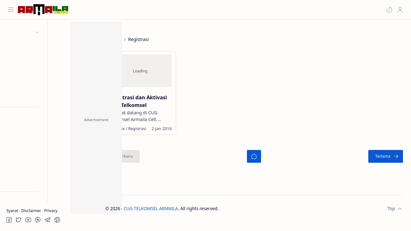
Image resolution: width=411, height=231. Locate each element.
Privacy (50, 210)
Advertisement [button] (96, 119)
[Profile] (400, 9)
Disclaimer (31, 210)
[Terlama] (385, 160)
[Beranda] (264, 160)
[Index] (140, 133)
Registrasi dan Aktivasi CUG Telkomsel (146, 101)
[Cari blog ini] (126, 9)
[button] (389, 9)
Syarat (12, 210)
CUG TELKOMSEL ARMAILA (171, 213)
